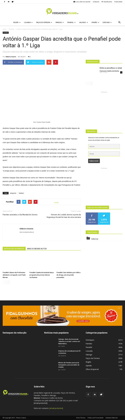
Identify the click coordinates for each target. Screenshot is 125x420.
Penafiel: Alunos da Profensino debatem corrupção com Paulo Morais (14, 275)
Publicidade (118, 2)
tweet (56, 202)
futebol (21, 193)
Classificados (107, 2)
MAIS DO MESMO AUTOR (37, 249)
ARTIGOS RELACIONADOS (14, 249)
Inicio (4, 29)
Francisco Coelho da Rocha (109, 71)
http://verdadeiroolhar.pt (27, 232)
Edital (93, 239)
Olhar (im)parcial (92, 369)
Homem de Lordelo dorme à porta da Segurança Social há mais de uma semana (64, 216)
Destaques (90, 340)
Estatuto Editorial (111, 418)
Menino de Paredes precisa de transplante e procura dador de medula (68, 365)
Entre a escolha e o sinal (111, 68)
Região (17, 22)
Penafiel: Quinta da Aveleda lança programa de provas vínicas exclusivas (42, 275)
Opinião (95, 22)
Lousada (28, 22)
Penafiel (71, 22)
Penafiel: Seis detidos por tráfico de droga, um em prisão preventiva (68, 275)
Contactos (96, 2)
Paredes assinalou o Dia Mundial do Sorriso (20, 215)
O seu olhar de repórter (81, 2)
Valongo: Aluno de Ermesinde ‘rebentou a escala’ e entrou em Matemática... (69, 341)
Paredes (60, 22)
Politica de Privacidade (95, 418)
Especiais (107, 22)
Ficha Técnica (80, 418)
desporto (13, 193)
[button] (119, 22)
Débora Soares (11, 57)
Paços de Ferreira (44, 22)
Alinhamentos (92, 62)
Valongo (83, 22)
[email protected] (40, 403)
